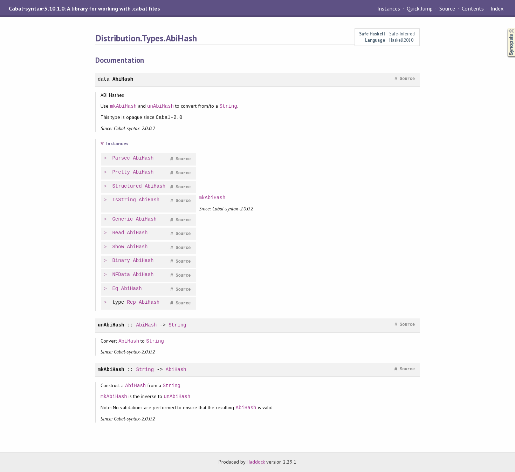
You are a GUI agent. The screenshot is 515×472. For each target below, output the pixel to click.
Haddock (256, 462)
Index (496, 8)
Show (118, 247)
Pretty (121, 172)
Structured (127, 186)
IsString (124, 200)
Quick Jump (420, 8)
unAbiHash (160, 106)
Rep (132, 302)
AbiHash (122, 79)
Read (118, 233)
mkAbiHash (123, 106)
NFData (121, 274)
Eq (115, 288)
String (228, 106)
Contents (472, 8)
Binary (121, 260)
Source (447, 8)
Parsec (121, 158)
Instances (388, 8)
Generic (122, 219)
